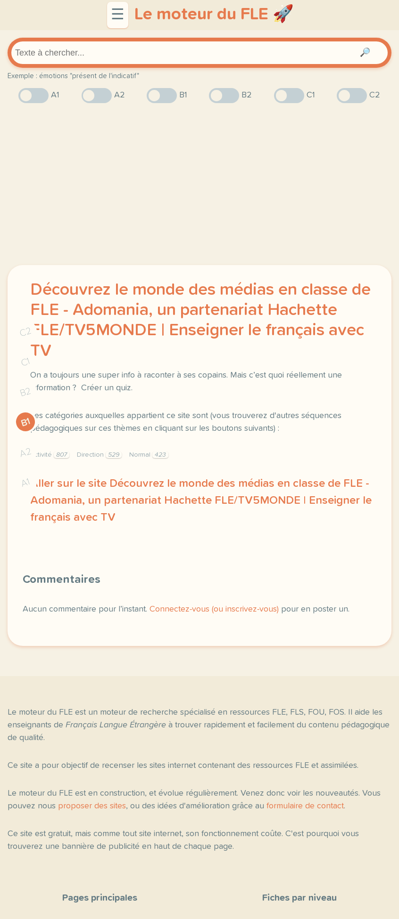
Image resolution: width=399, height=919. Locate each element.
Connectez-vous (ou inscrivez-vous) (214, 609)
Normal (148, 454)
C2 (25, 331)
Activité (49, 454)
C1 (25, 362)
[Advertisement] (199, 184)
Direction (99, 454)
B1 (26, 422)
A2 (25, 452)
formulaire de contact (305, 806)
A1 (25, 482)
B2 (26, 392)
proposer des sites (92, 806)
